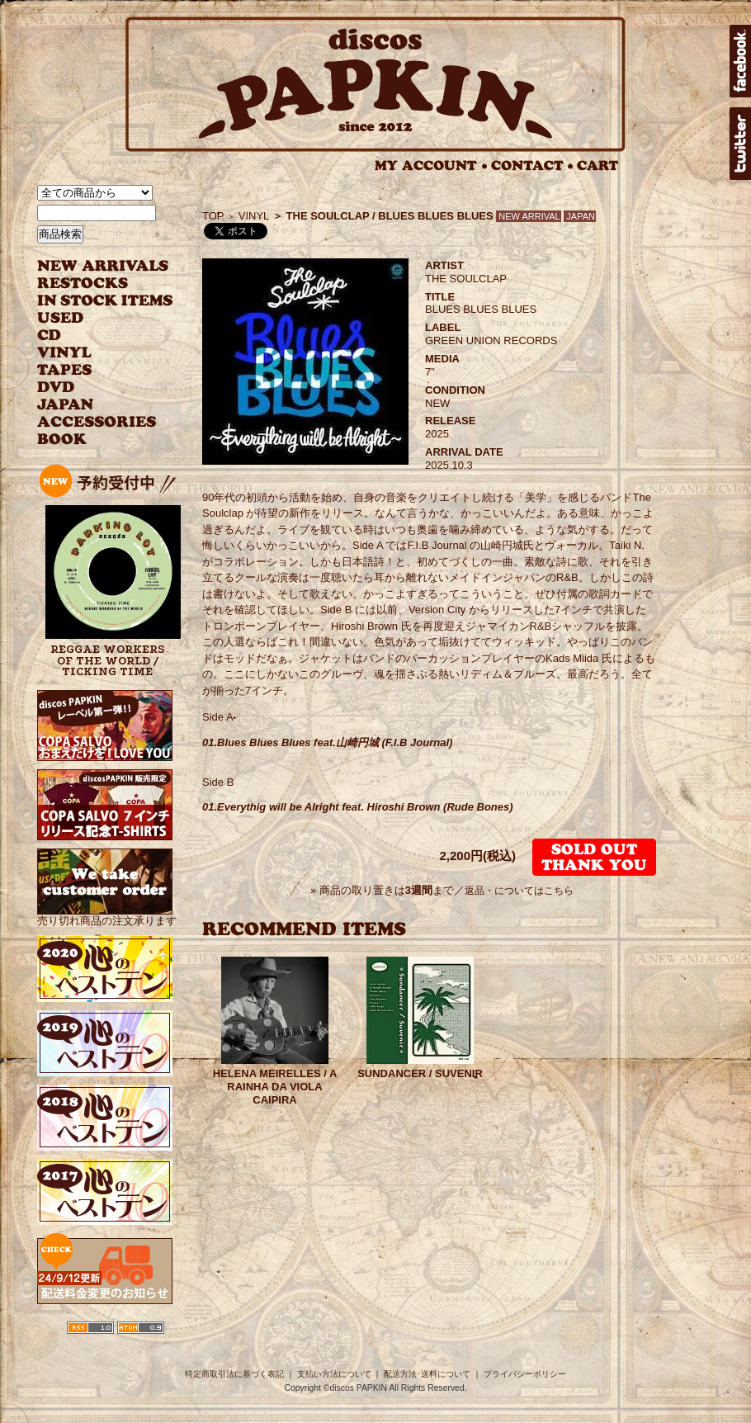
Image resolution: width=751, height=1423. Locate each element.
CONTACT (532, 165)
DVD (55, 387)
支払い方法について (334, 1373)
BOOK (62, 439)
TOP (213, 216)
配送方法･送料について (427, 1373)
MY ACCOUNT (431, 165)
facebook (740, 61)
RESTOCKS (93, 283)
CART (598, 165)
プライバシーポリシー (525, 1373)
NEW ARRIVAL (103, 266)
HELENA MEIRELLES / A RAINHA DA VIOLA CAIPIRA (275, 1086)
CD (49, 335)
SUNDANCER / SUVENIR (420, 1073)
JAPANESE (93, 405)
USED (93, 318)
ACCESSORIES (97, 422)
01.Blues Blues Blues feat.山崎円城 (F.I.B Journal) (327, 742)
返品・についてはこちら (519, 890)
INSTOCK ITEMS (104, 301)
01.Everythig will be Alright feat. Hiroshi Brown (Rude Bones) (357, 807)
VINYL (66, 353)
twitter (740, 143)
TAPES (64, 370)
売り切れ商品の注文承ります (107, 914)
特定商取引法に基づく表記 (234, 1373)
